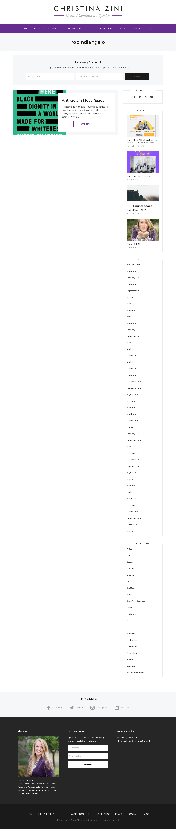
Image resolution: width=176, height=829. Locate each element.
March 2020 (132, 414)
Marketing (131, 633)
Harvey (130, 607)
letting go (131, 620)
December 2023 (134, 336)
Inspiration (104, 28)
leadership (132, 614)
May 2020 (131, 407)
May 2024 (131, 310)
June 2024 (131, 303)
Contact (137, 28)
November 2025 (134, 264)
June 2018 (131, 446)
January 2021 (132, 375)
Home (24, 28)
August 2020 (132, 394)
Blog (152, 28)
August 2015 (132, 472)
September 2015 (134, 466)
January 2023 (132, 355)
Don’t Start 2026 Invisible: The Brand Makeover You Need (142, 141)
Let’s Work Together (75, 28)
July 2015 (131, 479)
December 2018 (134, 440)
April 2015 (131, 492)
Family (130, 581)
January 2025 (132, 284)
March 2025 (132, 271)
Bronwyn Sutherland (141, 741)
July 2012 (131, 531)
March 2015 (132, 498)
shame (130, 659)
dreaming (131, 575)
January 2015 (132, 511)
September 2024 (134, 290)
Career (130, 562)
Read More (86, 124)
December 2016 (134, 459)
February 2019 (133, 433)
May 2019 (131, 427)
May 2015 (131, 485)
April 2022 (131, 362)
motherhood (132, 646)
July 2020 (131, 401)
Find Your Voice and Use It (140, 176)
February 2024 (133, 329)
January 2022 (132, 368)
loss (129, 627)
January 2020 (132, 420)
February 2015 (133, 505)
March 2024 (132, 323)
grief (129, 594)
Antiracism (131, 549)
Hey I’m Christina (45, 28)
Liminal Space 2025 (136, 210)
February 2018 (133, 453)
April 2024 (131, 316)
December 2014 (134, 518)
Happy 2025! (133, 243)
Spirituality (131, 665)
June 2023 (131, 342)
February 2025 (133, 277)
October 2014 (133, 524)
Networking (132, 653)
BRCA (129, 555)
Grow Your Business (136, 601)
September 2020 (134, 388)
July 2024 (131, 297)
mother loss (132, 640)
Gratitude (131, 588)
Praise (122, 28)
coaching (131, 568)
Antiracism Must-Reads (83, 100)
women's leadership (136, 672)
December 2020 (134, 381)
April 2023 (131, 349)
